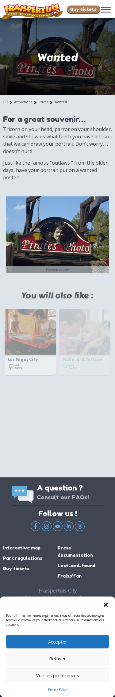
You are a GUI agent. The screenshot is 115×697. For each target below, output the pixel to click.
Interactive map (21, 547)
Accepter (57, 642)
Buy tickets (83, 9)
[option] (57, 234)
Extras (43, 102)
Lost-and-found (76, 565)
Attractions (23, 102)
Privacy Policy (57, 689)
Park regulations (22, 558)
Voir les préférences (57, 675)
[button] (106, 604)
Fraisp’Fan (70, 575)
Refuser (57, 658)
